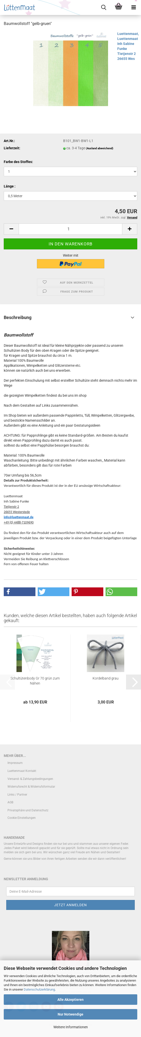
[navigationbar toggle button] (133, 7)
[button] (11, 229)
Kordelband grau (106, 678)
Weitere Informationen (70, 1027)
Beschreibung (17, 317)
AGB (10, 802)
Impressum (15, 763)
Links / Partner (17, 794)
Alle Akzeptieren (70, 1000)
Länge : (9, 186)
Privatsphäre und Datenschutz (27, 810)
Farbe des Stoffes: (18, 162)
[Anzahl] (70, 229)
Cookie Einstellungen (21, 818)
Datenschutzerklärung (39, 989)
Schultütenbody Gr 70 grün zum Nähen (35, 680)
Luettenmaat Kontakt (21, 771)
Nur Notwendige (70, 1014)
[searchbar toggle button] (103, 7)
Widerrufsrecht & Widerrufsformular (31, 786)
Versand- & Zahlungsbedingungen (30, 779)
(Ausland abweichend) (99, 148)
